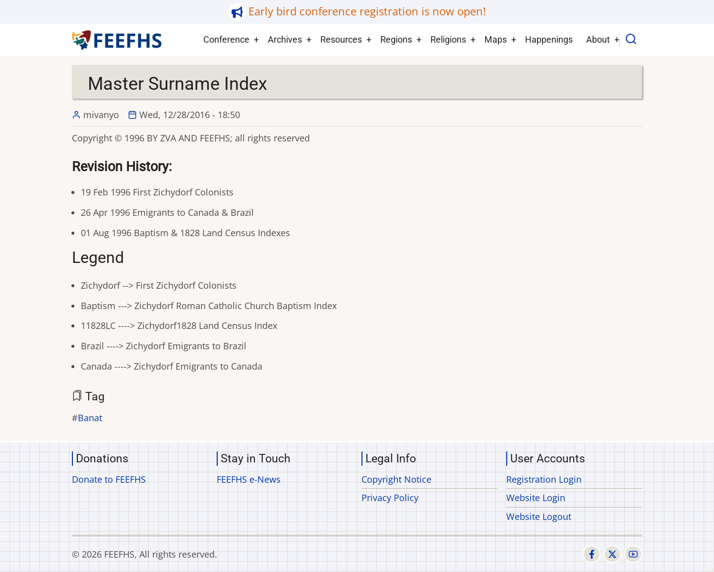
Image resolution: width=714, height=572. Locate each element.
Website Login (535, 498)
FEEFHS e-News (249, 479)
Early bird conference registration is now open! (367, 11)
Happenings (549, 39)
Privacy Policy (389, 498)
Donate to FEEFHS (109, 479)
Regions (396, 39)
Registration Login (544, 479)
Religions (448, 39)
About (598, 39)
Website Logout (538, 516)
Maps (495, 39)
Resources (341, 39)
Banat (90, 418)
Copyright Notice (396, 479)
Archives (285, 39)
